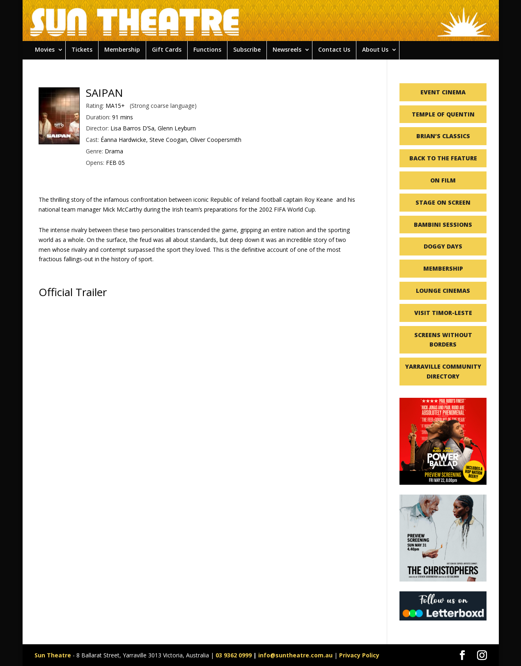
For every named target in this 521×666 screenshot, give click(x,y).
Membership (122, 49)
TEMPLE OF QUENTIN (443, 114)
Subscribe (247, 49)
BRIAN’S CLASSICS (443, 136)
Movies (45, 49)
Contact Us (334, 49)
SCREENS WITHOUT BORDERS (443, 340)
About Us (375, 49)
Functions (207, 49)
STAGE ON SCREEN (443, 202)
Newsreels (287, 49)
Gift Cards (166, 49)
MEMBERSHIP (443, 268)
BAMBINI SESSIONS (443, 224)
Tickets (81, 49)
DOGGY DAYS (443, 246)
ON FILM (443, 180)
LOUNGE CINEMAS (443, 290)
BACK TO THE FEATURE (443, 158)
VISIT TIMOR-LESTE (443, 313)
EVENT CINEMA (443, 92)
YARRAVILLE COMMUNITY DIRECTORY (443, 371)
